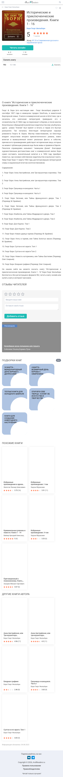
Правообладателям (31, 769)
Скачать (57, 65)
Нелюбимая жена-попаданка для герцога (22, 346)
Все (58, 360)
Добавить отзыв (15, 316)
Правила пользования (31, 766)
